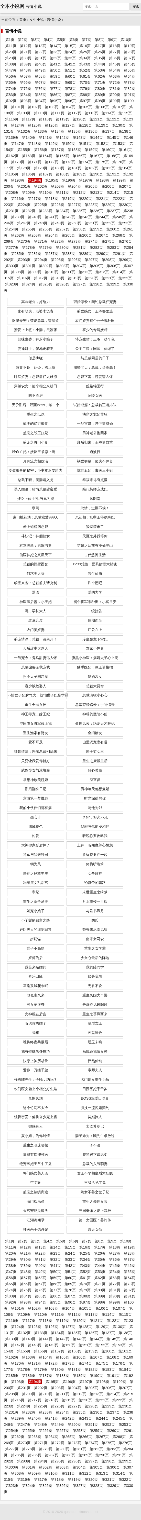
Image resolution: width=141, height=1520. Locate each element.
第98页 (99, 101)
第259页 (96, 229)
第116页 (11, 119)
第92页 (10, 101)
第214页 (113, 192)
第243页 (85, 217)
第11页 (10, 46)
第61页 (85, 76)
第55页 (129, 70)
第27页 (114, 52)
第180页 (57, 168)
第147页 (17, 144)
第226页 (57, 205)
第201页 (23, 186)
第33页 (70, 58)
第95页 (55, 101)
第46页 (129, 64)
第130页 (119, 125)
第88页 (85, 95)
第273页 (74, 241)
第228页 (91, 205)
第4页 (48, 40)
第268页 (119, 235)
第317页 (40, 278)
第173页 (68, 162)
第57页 (25, 76)
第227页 (74, 205)
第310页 (51, 272)
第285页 (17, 254)
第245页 (119, 217)
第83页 (10, 95)
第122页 (113, 119)
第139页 (11, 137)
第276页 (125, 241)
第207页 (125, 186)
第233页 (45, 211)
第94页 (40, 101)
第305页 (96, 266)
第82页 (129, 89)
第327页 (79, 284)
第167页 (96, 156)
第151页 (85, 144)
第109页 (23, 113)
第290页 (102, 254)
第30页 (25, 58)
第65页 (10, 82)
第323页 (11, 284)
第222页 (119, 199)
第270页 (23, 241)
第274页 (91, 241)
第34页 (85, 58)
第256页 (45, 229)
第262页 (17, 235)
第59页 (55, 76)
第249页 (57, 223)
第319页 (74, 278)
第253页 (125, 223)
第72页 (114, 82)
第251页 (91, 223)
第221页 (102, 199)
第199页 (119, 180)
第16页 (85, 46)
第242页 (68, 217)
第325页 (45, 284)
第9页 (112, 40)
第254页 (11, 229)
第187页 (45, 174)
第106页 (102, 107)
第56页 (10, 76)
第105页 (85, 107)
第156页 (40, 150)
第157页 (57, 150)
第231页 (11, 211)
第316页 (23, 278)
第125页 (34, 125)
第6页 (73, 40)
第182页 (91, 168)
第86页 (55, 95)
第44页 (99, 64)
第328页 (96, 284)
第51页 (70, 70)
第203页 (57, 186)
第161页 (125, 150)
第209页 (28, 192)
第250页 (74, 223)
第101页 (17, 107)
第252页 (108, 223)
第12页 (25, 46)
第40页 (40, 64)
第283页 (113, 247)
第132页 (23, 131)
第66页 (25, 82)
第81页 (114, 89)
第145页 (113, 137)
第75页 (25, 89)
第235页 (79, 211)
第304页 (79, 266)
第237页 (113, 211)
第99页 (114, 101)
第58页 (40, 76)
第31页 (40, 58)
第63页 (114, 76)
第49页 (40, 70)
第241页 (51, 217)
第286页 (34, 254)
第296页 (74, 260)
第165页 (62, 156)
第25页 (85, 52)
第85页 (40, 95)
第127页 (68, 125)
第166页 (79, 156)
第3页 (35, 40)
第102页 (34, 107)
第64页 (129, 76)
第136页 (91, 131)
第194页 (34, 180)
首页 (22, 20)
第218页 (51, 199)
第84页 (25, 95)
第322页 (125, 278)
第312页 (85, 272)
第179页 (40, 168)
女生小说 (36, 20)
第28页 (129, 52)
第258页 (79, 229)
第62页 (99, 76)
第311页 (68, 272)
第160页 (108, 150)
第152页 (102, 144)
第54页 (114, 70)
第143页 (79, 137)
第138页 (125, 131)
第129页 (102, 125)
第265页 (68, 235)
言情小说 (54, 20)
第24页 (70, 52)
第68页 (55, 82)
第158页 (74, 150)
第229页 (108, 205)
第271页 (40, 241)
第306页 (113, 266)
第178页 (23, 168)
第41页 (55, 64)
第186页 (28, 174)
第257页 (62, 229)
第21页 (25, 52)
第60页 (70, 76)
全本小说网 (12, 6)
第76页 (40, 89)
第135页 (74, 131)
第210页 (45, 192)
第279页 (45, 247)
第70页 (85, 82)
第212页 (79, 192)
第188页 (62, 174)
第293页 (23, 260)
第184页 (125, 168)
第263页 (34, 235)
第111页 (57, 113)
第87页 (70, 95)
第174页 (85, 162)
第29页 (10, 58)
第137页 (108, 131)
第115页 (125, 113)
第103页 (51, 107)
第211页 (62, 192)
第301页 (28, 266)
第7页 (86, 40)
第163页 (28, 156)
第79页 (85, 89)
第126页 (51, 125)
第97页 (85, 101)
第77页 (55, 89)
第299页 (125, 260)
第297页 (91, 260)
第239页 (17, 217)
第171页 (34, 162)
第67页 (40, 82)
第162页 (11, 156)
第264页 (51, 235)
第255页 (28, 229)
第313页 (102, 272)
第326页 (62, 284)
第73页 (129, 82)
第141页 (45, 137)
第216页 (17, 199)
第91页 (129, 95)
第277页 (11, 247)
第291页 (119, 254)
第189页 (79, 174)
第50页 (55, 70)
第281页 (79, 247)
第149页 (51, 144)
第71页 (99, 82)
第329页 (113, 284)
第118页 (45, 119)
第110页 (40, 113)
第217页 (34, 199)
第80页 (99, 89)
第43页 (85, 64)
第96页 (70, 101)
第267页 (102, 235)
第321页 (108, 278)
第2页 (22, 40)
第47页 (10, 70)
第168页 (113, 156)
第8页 (99, 40)
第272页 (57, 241)
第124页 (17, 125)
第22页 (40, 52)
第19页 (129, 46)
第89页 (99, 95)
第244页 (102, 217)
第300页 (11, 266)
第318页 (57, 278)
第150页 (68, 144)
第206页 (108, 186)
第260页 (113, 229)
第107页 (119, 107)
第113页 (91, 113)
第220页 (85, 199)
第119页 (62, 119)
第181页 (74, 168)
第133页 (40, 131)
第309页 (34, 272)
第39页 (25, 64)
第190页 (96, 174)
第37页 (129, 58)
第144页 (96, 137)
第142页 (62, 137)
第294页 (40, 260)
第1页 (9, 40)
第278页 (28, 247)
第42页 (70, 64)
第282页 (96, 247)
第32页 (55, 58)
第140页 (28, 137)
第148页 (34, 144)
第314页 (119, 272)
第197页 (85, 180)
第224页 (23, 205)
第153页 (119, 144)
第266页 (85, 235)
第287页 (51, 254)
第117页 (28, 119)
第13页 (40, 46)
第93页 (25, 101)
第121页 (96, 119)
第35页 (99, 58)
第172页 (51, 162)
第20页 (10, 52)
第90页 (114, 95)
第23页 (55, 52)
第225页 (40, 205)
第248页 (40, 223)
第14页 (55, 46)
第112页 (74, 113)
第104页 (68, 107)
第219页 (68, 199)
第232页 (28, 211)
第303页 (62, 266)
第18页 (114, 46)
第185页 (11, 174)
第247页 (23, 223)
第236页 (96, 211)
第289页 (85, 254)
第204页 (74, 186)
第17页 (99, 46)
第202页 (40, 186)
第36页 (114, 58)
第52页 (85, 70)
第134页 (57, 131)
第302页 (45, 266)
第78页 (70, 89)
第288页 (68, 254)
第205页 (91, 186)
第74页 (10, 89)
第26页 (99, 52)
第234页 (62, 211)
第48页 (25, 70)
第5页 (61, 40)
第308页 (17, 272)
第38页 (10, 64)
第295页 (57, 260)
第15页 (70, 46)
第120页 (79, 119)
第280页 (62, 247)
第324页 (28, 284)
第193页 (17, 180)
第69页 (70, 82)
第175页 (102, 162)
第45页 (114, 64)
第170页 (17, 162)
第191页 (113, 174)
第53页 (99, 70)
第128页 (85, 125)
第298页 (108, 260)
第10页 (126, 40)
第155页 (23, 150)
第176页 (119, 162)
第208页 (11, 192)
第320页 (91, 278)
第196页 (68, 180)
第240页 (34, 217)
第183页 (108, 168)
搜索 (136, 6)
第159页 (91, 150)
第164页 (45, 156)
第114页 (108, 113)
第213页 (96, 192)
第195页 (52, 180)
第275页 (108, 241)
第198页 (102, 180)
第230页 (125, 205)
